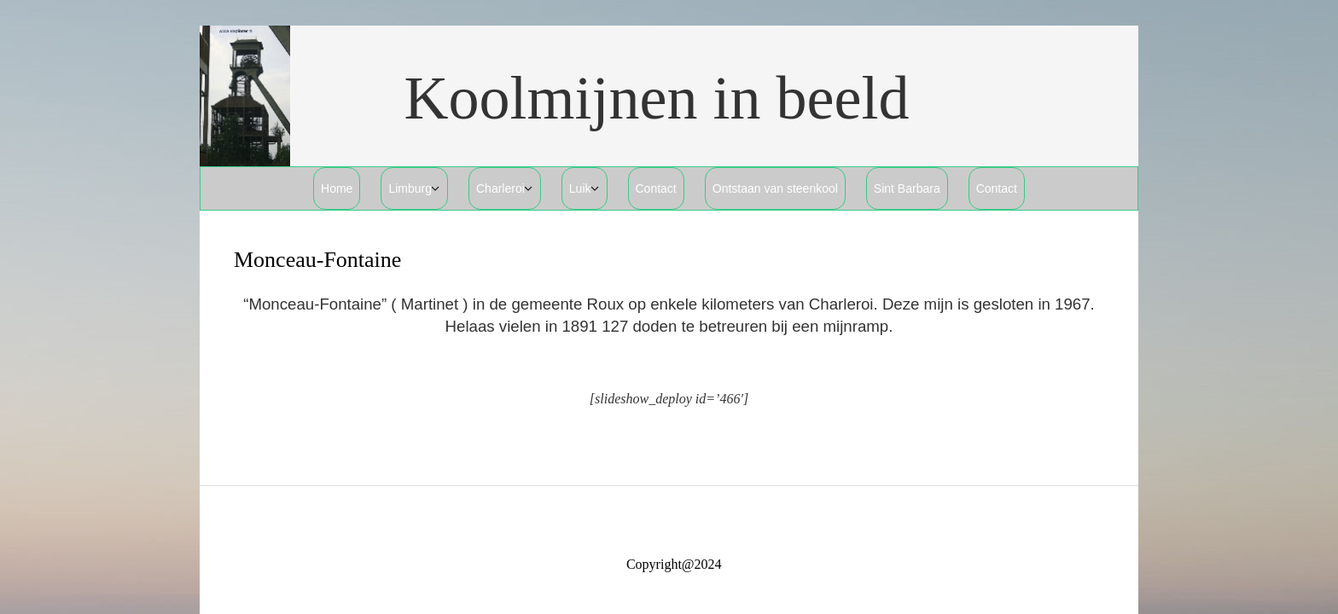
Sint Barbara (907, 188)
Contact (656, 188)
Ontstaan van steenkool (775, 188)
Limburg (410, 188)
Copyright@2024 (674, 564)
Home (336, 188)
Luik (580, 188)
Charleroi (500, 188)
